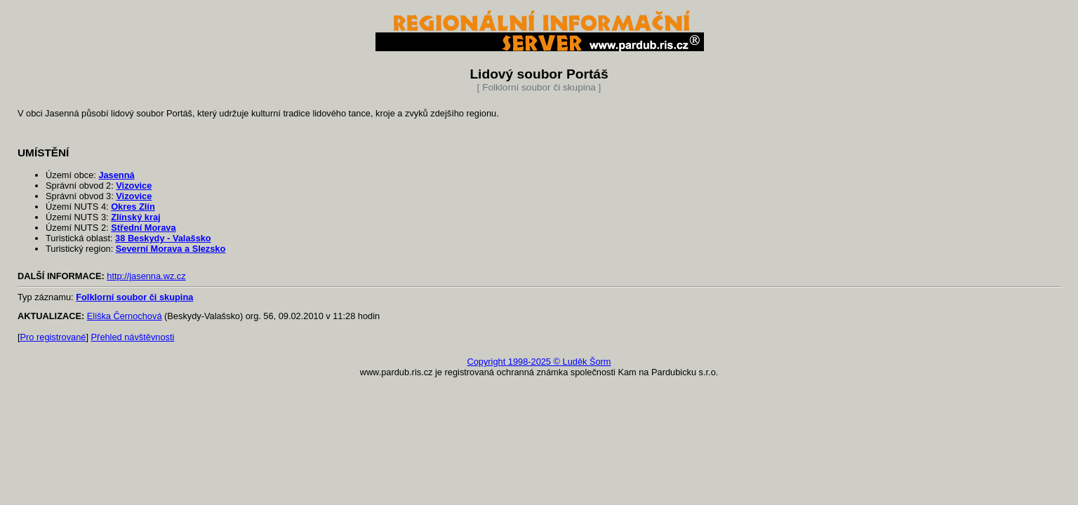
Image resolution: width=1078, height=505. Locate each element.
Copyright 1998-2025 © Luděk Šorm (539, 361)
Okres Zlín (133, 206)
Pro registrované (53, 337)
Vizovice (134, 185)
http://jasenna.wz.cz (146, 276)
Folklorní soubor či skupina (134, 297)
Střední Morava (143, 227)
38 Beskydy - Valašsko (163, 238)
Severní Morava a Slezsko (171, 248)
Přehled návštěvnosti (133, 337)
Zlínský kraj (135, 217)
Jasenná (116, 175)
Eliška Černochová (124, 316)
